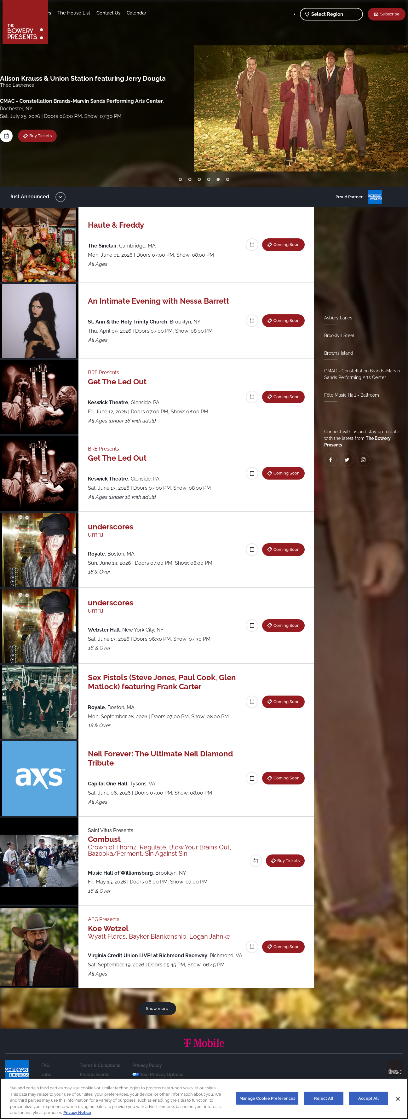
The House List (123, 13)
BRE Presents (106, 373)
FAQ (45, 1074)
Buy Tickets (286, 860)
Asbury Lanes (336, 317)
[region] (204, 1099)
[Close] (398, 1099)
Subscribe (389, 13)
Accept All (368, 1098)
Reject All (323, 1098)
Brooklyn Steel (337, 335)
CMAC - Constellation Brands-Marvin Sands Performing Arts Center (359, 374)
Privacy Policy (147, 1074)
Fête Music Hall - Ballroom (349, 395)
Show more (158, 1017)
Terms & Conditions (100, 1074)
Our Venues (88, 13)
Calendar (186, 13)
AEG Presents (107, 919)
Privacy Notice (77, 1112)
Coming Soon (284, 244)
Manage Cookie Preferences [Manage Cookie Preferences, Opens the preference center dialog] (267, 1098)
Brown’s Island (336, 353)
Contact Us (158, 13)
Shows (62, 13)
